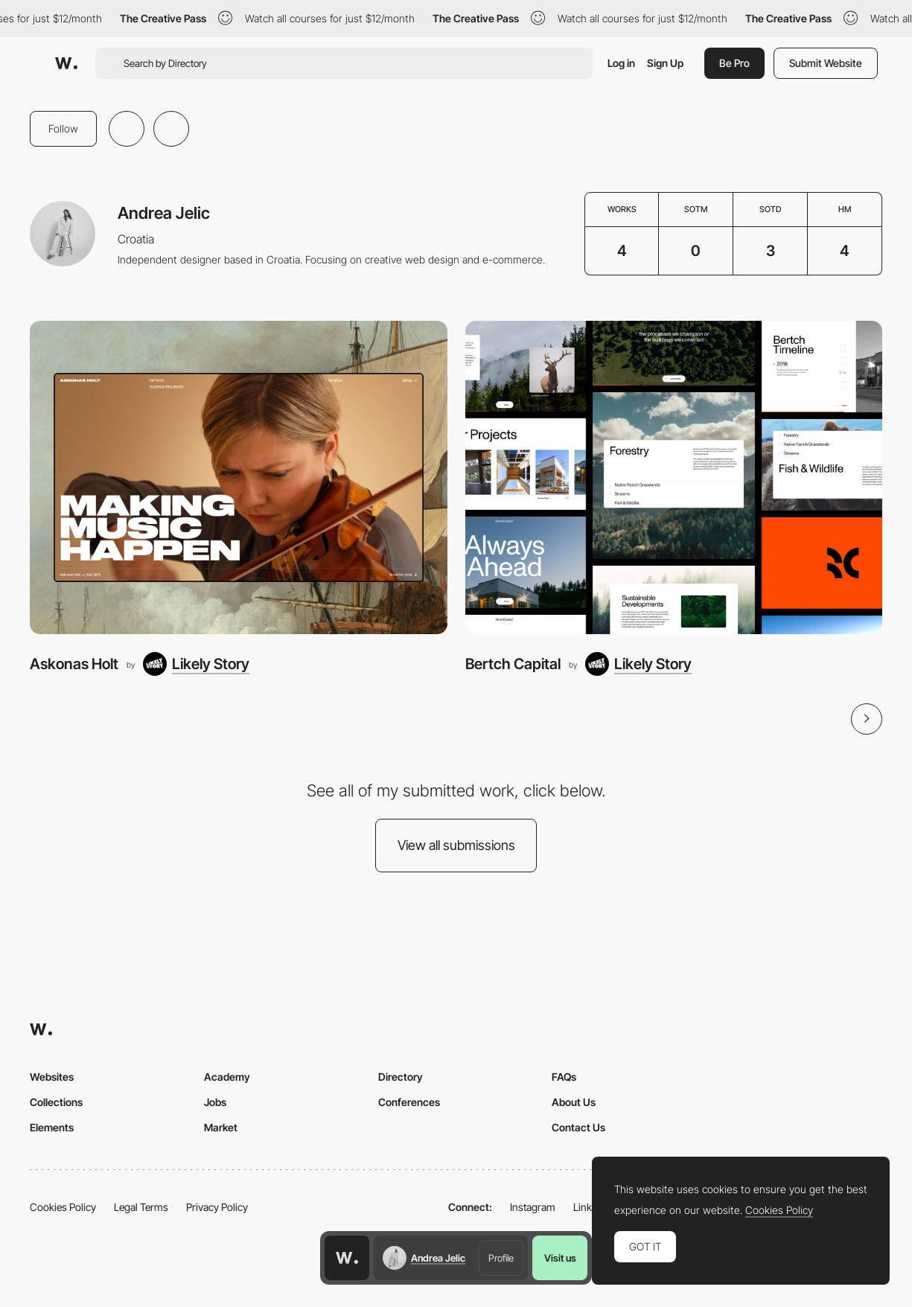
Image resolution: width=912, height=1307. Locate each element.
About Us (574, 1102)
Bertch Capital (513, 664)
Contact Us (578, 1127)
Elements (52, 1127)
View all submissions (456, 845)
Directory (400, 1076)
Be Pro (734, 63)
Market (220, 1127)
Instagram (532, 1207)
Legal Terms (141, 1207)
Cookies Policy (63, 1207)
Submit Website (825, 63)
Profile (501, 1258)
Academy (227, 1076)
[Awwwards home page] (347, 1258)
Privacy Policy (217, 1207)
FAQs (564, 1076)
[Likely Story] (196, 664)
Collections (56, 1102)
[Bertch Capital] (674, 477)
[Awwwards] (66, 63)
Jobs (215, 1102)
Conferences (409, 1102)
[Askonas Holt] (238, 477)
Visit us (560, 1258)
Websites (52, 1076)
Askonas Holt (74, 664)
